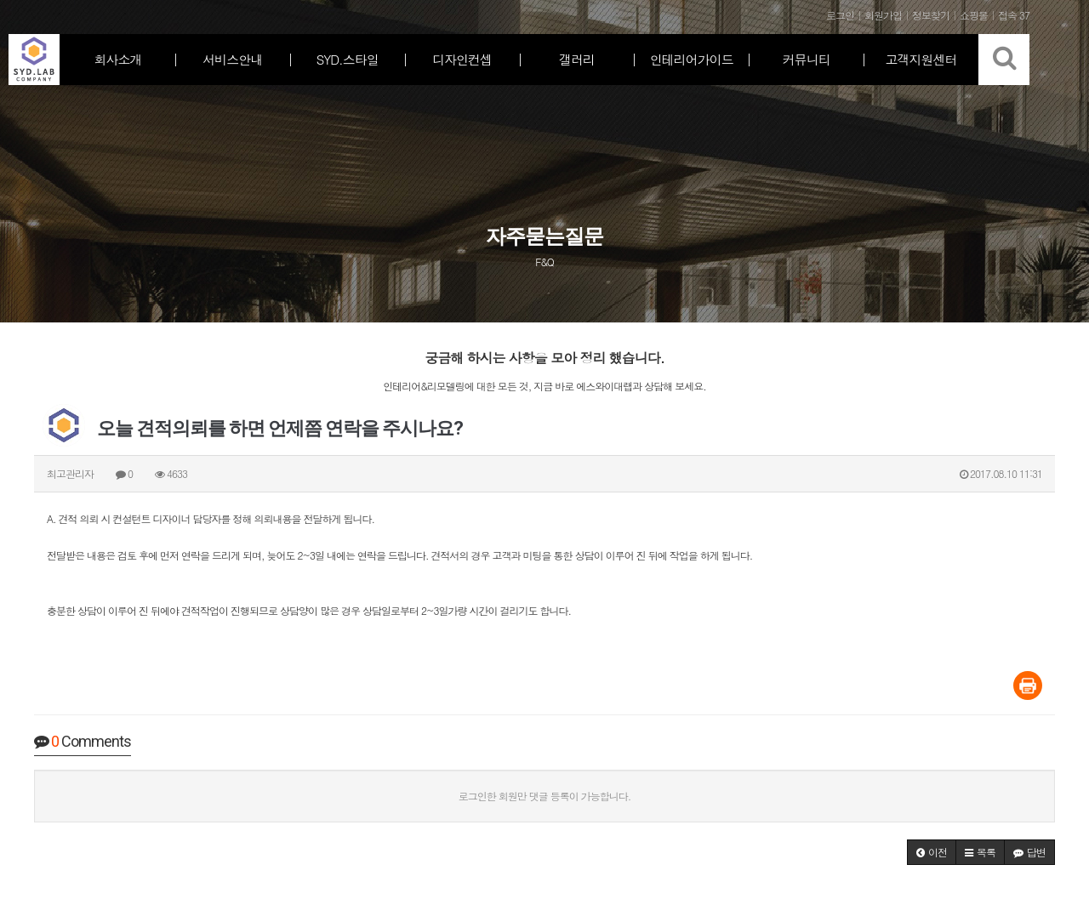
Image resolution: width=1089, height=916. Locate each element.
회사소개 (117, 59)
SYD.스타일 (347, 59)
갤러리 (577, 59)
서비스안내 (232, 59)
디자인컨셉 (462, 59)
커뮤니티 (806, 59)
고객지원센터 (921, 59)
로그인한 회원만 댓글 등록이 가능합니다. (545, 795)
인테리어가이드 (691, 59)
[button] (931, 852)
